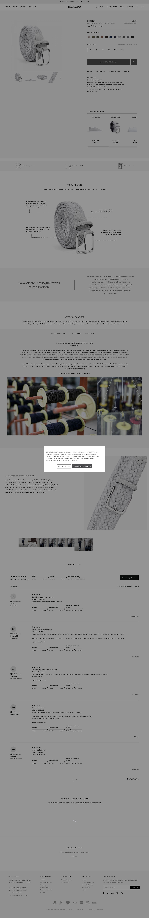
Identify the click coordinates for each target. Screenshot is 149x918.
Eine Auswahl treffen (64, 466)
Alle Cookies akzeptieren (82, 466)
